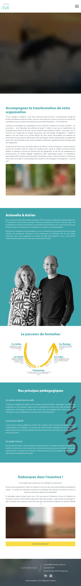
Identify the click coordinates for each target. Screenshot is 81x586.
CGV (39, 580)
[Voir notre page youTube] (51, 575)
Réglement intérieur (49, 580)
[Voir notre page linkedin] (45, 575)
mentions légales (31, 580)
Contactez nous (29, 568)
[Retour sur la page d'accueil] (5, 6)
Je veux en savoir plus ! (40, 544)
